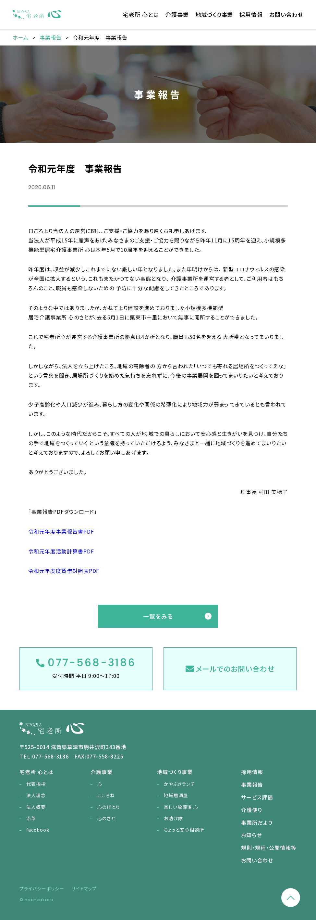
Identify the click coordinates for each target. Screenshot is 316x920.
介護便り (251, 810)
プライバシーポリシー (41, 888)
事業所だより (257, 822)
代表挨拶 (36, 784)
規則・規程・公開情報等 (269, 847)
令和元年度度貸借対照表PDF (63, 571)
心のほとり (108, 807)
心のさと (106, 818)
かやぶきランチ (179, 784)
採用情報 (251, 14)
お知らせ (251, 835)
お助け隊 (173, 818)
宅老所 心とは (141, 14)
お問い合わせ (286, 14)
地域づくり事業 (214, 14)
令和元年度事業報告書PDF (61, 531)
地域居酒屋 (176, 795)
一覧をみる (158, 616)
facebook (37, 829)
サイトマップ (84, 888)
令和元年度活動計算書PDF (61, 551)
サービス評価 (257, 797)
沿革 (31, 818)
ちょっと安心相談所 (184, 829)
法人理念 (36, 795)
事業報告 (252, 784)
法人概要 (36, 807)
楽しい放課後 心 (181, 807)
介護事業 (177, 14)
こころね (106, 795)
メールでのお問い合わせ (230, 668)
